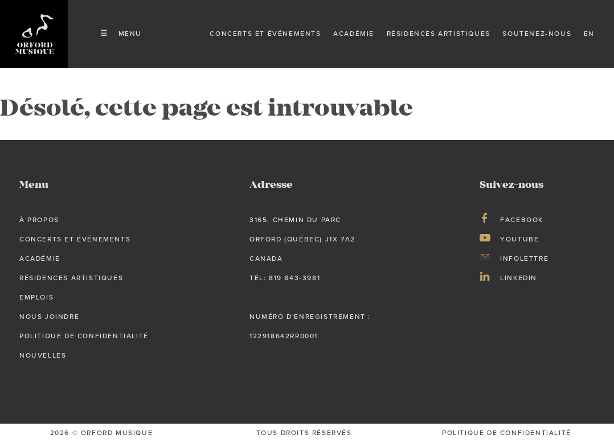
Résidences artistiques (438, 34)
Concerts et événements (265, 34)
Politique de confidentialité (84, 336)
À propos (39, 220)
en (589, 34)
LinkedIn (518, 278)
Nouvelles (42, 355)
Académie (353, 34)
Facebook (521, 220)
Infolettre (524, 258)
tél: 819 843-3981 (284, 278)
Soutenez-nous (536, 34)
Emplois (36, 297)
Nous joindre (49, 317)
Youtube (519, 239)
